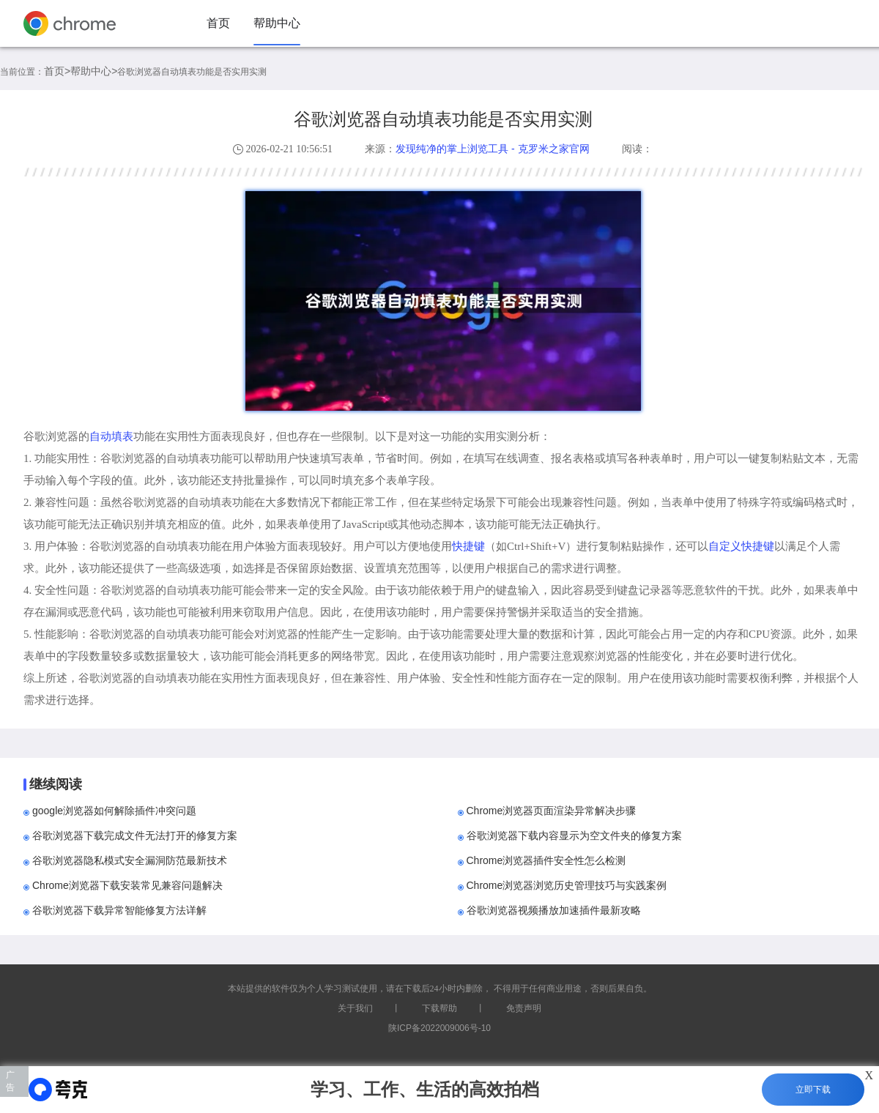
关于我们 (355, 1008)
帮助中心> (93, 71)
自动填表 (111, 436)
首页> (57, 71)
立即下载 (813, 1089)
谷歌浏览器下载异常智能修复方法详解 (119, 910)
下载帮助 (439, 1008)
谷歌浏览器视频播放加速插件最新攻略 (554, 910)
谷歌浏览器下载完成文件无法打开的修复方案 (134, 835)
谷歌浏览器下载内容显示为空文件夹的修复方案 (574, 835)
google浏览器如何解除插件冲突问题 (114, 810)
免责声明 (523, 1008)
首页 (218, 23)
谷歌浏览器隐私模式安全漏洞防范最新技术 (129, 860)
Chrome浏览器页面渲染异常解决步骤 (552, 810)
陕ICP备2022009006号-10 (439, 1028)
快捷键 (468, 546)
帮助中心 (276, 23)
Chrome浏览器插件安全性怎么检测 (546, 860)
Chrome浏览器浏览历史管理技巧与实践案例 (567, 885)
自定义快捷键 (741, 546)
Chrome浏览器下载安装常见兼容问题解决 (127, 885)
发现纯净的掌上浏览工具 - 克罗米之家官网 (492, 149)
